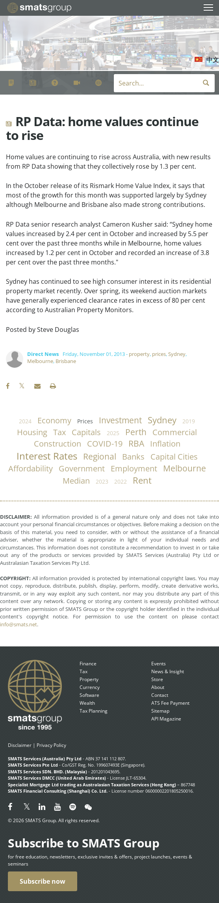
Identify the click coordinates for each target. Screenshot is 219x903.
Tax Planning (94, 711)
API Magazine (166, 718)
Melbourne (40, 361)
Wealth (87, 703)
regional (99, 456)
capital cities (174, 456)
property (139, 353)
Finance (88, 663)
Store (157, 679)
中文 (212, 59)
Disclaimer (20, 745)
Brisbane (66, 361)
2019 (188, 421)
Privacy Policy (51, 745)
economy (54, 420)
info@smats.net (18, 624)
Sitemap (160, 711)
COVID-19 (104, 443)
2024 (25, 421)
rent (142, 480)
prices (159, 353)
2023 (102, 481)
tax (59, 432)
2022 (120, 481)
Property (89, 679)
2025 (113, 433)
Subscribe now (42, 881)
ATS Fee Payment (170, 703)
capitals (86, 432)
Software (89, 695)
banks (133, 456)
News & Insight (167, 671)
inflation (165, 443)
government (82, 468)
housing (32, 432)
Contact (159, 695)
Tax (83, 671)
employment (134, 468)
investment (120, 420)
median (76, 480)
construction (57, 443)
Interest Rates (47, 456)
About (157, 687)
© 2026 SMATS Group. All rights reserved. (54, 820)
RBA (136, 443)
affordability (30, 468)
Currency (90, 687)
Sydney (177, 353)
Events (158, 663)
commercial (174, 432)
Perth (136, 432)
